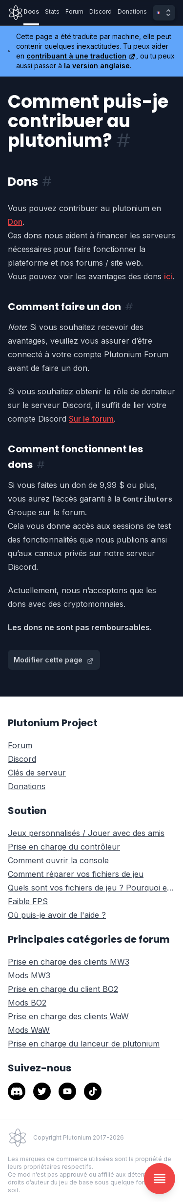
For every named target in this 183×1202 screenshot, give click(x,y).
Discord (100, 11)
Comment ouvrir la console (58, 860)
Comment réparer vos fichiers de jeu (75, 874)
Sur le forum (91, 419)
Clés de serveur (37, 772)
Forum (74, 11)
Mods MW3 (29, 975)
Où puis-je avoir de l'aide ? (57, 915)
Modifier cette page (54, 660)
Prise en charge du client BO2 (63, 989)
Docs (31, 11)
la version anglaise (97, 65)
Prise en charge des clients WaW (68, 1016)
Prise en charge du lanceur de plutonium (84, 1043)
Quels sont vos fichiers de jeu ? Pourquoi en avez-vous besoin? (91, 887)
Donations (132, 11)
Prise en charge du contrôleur (64, 847)
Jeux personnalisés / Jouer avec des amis (86, 833)
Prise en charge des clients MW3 (68, 962)
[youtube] (67, 1091)
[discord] (16, 1091)
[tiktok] (93, 1091)
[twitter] (42, 1091)
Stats (52, 11)
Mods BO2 (27, 1003)
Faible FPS (28, 901)
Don (15, 222)
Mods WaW (29, 1030)
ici (168, 276)
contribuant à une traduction (81, 56)
